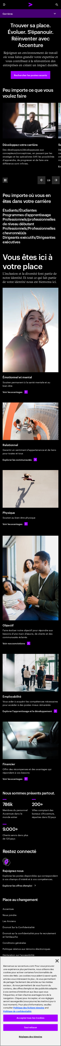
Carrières (8, 13)
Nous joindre (9, 915)
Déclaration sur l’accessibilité (18, 955)
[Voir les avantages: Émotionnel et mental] (15, 392)
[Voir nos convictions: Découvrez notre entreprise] (16, 643)
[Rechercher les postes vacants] (30, 75)
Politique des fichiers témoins (28, 1008)
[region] (30, 1001)
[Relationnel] (30, 421)
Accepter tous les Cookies (30, 1018)
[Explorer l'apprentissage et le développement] (30, 711)
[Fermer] (57, 960)
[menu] (4, 5)
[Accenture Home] (30, 5)
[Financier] (30, 740)
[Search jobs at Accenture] (20, 885)
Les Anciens (9, 921)
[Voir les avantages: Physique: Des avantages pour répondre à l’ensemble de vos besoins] (15, 524)
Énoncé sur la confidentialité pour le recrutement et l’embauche (29, 934)
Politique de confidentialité (17, 1011)
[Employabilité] (30, 673)
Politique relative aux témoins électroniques (26, 948)
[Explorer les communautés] (20, 459)
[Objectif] (30, 578)
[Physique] (30, 489)
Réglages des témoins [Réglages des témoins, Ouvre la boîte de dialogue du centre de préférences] (30, 1037)
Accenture (8, 909)
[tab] (30, 210)
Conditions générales (14, 942)
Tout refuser (30, 1027)
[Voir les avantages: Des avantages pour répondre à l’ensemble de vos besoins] (15, 779)
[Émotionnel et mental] (30, 330)
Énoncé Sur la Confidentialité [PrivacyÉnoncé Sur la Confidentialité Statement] (18, 927)
